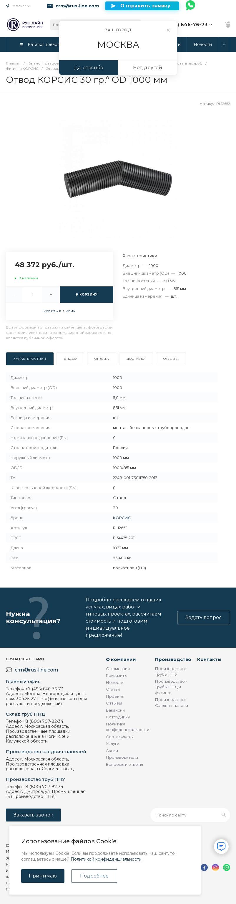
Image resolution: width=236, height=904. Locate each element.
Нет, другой (147, 67)
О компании (121, 659)
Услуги (112, 743)
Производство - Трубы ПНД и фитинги (171, 687)
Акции (112, 750)
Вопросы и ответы (124, 764)
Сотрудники (118, 717)
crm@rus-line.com (77, 6)
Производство (173, 659)
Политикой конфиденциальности (106, 859)
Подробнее (94, 876)
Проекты (115, 696)
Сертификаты (120, 736)
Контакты (209, 659)
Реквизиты (116, 675)
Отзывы (114, 703)
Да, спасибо (88, 67)
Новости (115, 682)
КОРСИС (122, 517)
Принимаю (43, 876)
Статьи (113, 689)
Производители (122, 757)
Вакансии (115, 710)
